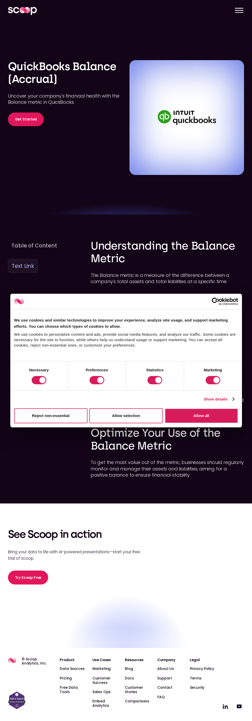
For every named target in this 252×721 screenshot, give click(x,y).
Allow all (201, 415)
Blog (129, 668)
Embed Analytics (100, 703)
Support (164, 678)
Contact (164, 687)
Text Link (23, 266)
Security (197, 687)
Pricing (66, 678)
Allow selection (126, 415)
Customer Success (101, 680)
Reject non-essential (50, 415)
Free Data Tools (68, 689)
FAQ (160, 697)
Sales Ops (101, 691)
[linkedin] (225, 706)
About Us (165, 668)
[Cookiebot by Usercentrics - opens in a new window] (215, 301)
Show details (216, 399)
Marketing (101, 668)
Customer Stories (134, 689)
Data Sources (72, 668)
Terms (196, 678)
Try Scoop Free (28, 577)
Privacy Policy (202, 668)
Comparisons (137, 701)
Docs (129, 678)
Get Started (26, 119)
